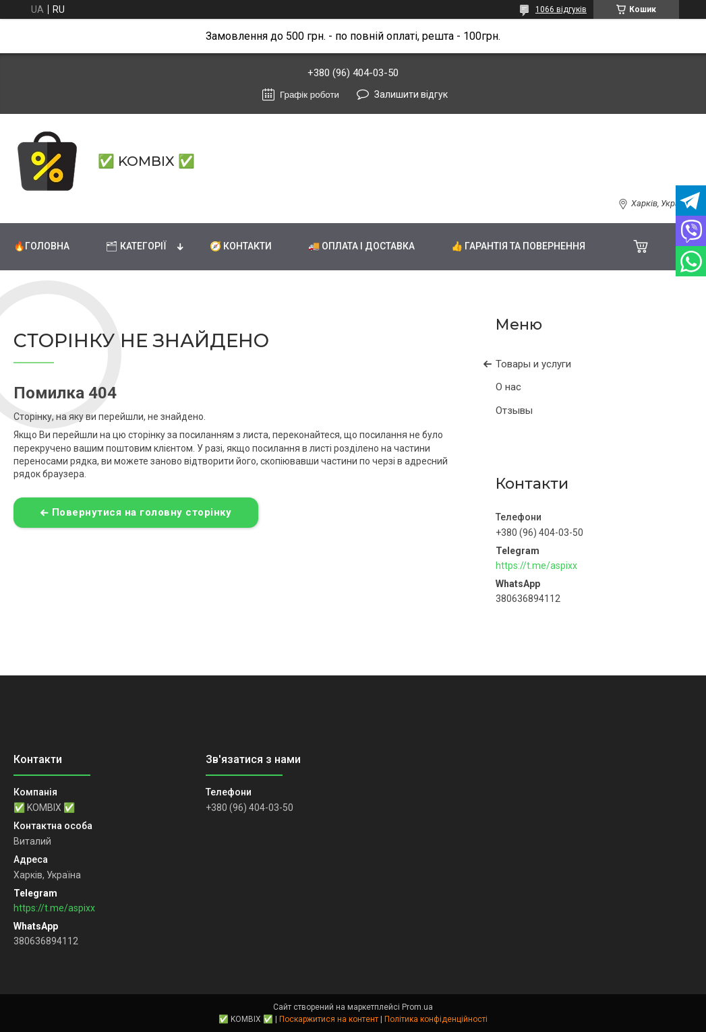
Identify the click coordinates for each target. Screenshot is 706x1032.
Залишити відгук (411, 94)
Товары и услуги (533, 364)
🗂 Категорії (136, 246)
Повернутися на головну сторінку (142, 512)
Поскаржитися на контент (328, 1019)
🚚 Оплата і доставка (361, 246)
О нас (508, 387)
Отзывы (514, 410)
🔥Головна (41, 246)
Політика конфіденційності (436, 1019)
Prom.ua (417, 1007)
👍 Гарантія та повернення (518, 246)
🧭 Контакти (241, 246)
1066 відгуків (561, 9)
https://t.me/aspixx (536, 565)
